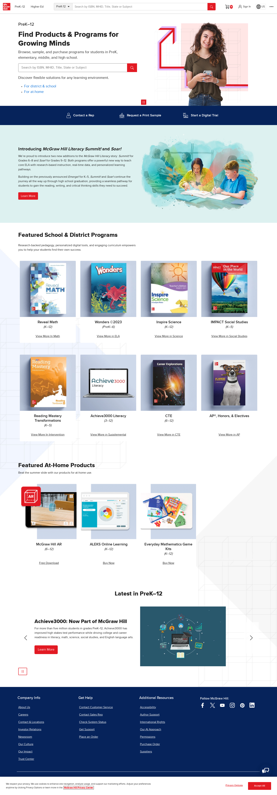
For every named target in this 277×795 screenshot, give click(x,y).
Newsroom (25, 736)
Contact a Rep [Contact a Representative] (83, 115)
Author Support (150, 714)
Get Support (87, 729)
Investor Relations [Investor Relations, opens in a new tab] (29, 729)
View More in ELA (108, 336)
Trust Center (26, 759)
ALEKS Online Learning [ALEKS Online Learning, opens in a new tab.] (109, 544)
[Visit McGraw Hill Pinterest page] (242, 705)
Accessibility (148, 707)
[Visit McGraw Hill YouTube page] (222, 705)
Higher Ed (37, 6)
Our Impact (25, 751)
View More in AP (229, 434)
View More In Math (48, 336)
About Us (24, 707)
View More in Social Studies (229, 336)
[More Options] (271, 6)
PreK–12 (20, 6)
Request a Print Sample (144, 115)
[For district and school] (40, 86)
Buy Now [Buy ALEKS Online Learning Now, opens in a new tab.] (109, 563)
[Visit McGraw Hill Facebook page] (202, 705)
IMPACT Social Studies (229, 322)
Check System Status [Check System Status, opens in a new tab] (92, 722)
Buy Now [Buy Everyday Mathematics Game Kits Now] (168, 563)
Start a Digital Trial (204, 115)
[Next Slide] (251, 638)
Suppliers (146, 751)
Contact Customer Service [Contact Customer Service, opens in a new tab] (96, 707)
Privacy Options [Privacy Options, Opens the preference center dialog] (234, 785)
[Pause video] (144, 102)
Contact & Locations (31, 722)
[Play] (22, 671)
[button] (244, 6)
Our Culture (25, 744)
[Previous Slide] (25, 638)
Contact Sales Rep (91, 714)
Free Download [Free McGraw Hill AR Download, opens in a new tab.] (49, 563)
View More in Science (169, 336)
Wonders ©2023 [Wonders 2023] (108, 322)
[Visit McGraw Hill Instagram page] (232, 705)
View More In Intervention (48, 434)
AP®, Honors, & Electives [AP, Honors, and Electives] (229, 416)
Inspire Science (168, 322)
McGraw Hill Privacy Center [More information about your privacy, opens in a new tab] (78, 788)
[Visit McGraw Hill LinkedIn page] (252, 705)
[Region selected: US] (260, 7)
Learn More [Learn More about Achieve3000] (46, 649)
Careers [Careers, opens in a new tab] (23, 714)
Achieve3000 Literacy (108, 416)
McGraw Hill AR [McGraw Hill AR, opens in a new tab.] (49, 544)
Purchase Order (150, 744)
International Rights (152, 722)
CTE (168, 416)
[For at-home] (34, 92)
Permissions (147, 736)
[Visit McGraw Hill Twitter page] (212, 705)
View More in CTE (168, 434)
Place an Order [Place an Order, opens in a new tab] (88, 736)
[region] (138, 786)
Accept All (259, 786)
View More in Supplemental (108, 434)
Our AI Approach (150, 729)
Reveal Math (48, 322)
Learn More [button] (28, 196)
